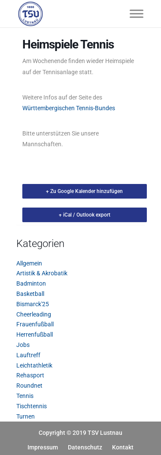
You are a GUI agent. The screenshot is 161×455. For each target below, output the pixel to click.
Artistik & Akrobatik (41, 273)
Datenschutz (85, 447)
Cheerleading (33, 314)
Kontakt (123, 447)
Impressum (42, 447)
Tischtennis (31, 406)
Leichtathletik (34, 365)
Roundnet (29, 385)
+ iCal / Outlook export (84, 215)
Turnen (25, 416)
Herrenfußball (34, 334)
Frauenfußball (35, 324)
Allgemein (29, 263)
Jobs (23, 344)
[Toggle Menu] (136, 13)
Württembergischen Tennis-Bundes (68, 108)
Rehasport (30, 375)
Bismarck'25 (32, 304)
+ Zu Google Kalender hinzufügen (84, 191)
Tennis (24, 395)
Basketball (30, 293)
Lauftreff (28, 355)
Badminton (31, 283)
